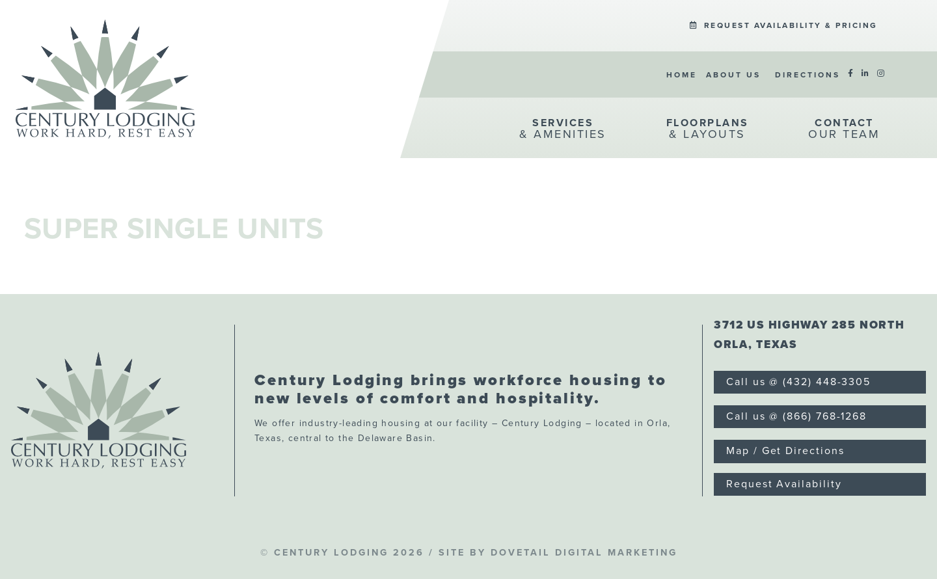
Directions (807, 74)
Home (681, 74)
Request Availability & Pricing (784, 25)
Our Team (844, 128)
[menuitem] (783, 25)
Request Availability (783, 484)
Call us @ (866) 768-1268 (796, 416)
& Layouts (707, 128)
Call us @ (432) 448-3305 (798, 381)
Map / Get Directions (785, 450)
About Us (733, 74)
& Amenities (562, 128)
